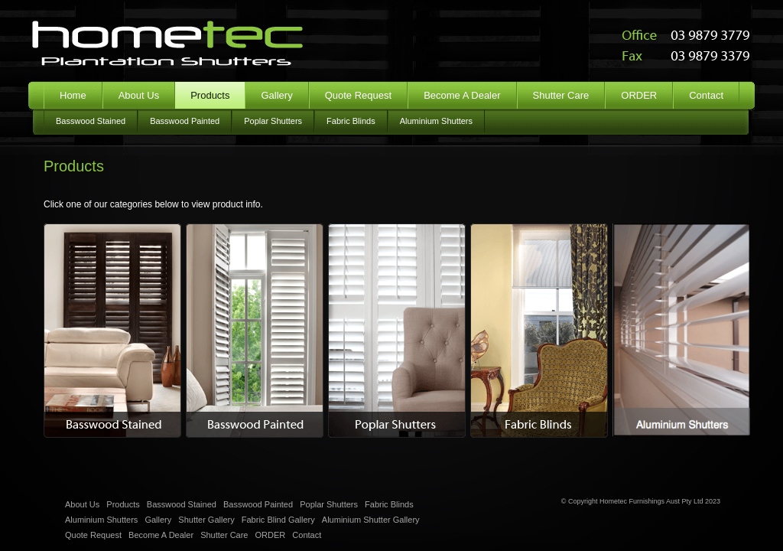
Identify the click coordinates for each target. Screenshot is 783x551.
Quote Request (358, 95)
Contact (706, 95)
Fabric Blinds (351, 121)
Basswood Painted (184, 121)
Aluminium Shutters (436, 121)
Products (122, 504)
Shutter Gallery (206, 519)
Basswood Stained (90, 121)
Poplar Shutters (273, 121)
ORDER (639, 95)
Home (73, 95)
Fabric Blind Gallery (278, 519)
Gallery (276, 95)
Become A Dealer (462, 95)
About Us (139, 95)
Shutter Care (561, 95)
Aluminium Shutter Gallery (371, 519)
